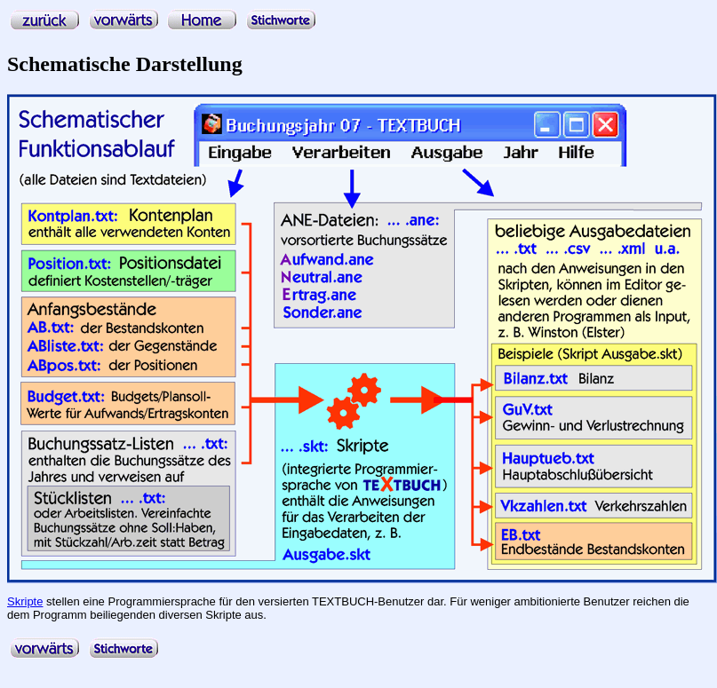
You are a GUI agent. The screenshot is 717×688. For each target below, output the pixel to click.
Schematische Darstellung (125, 63)
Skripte (25, 601)
